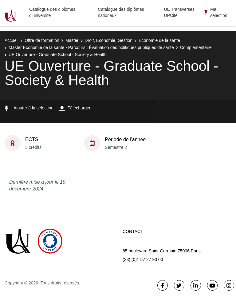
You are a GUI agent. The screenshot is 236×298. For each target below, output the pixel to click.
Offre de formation (42, 40)
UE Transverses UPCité (179, 12)
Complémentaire (196, 47)
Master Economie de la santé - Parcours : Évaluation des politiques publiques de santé (91, 47)
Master (72, 40)
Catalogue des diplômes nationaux (121, 12)
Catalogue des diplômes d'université (52, 12)
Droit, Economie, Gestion (109, 40)
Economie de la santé (159, 40)
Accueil (11, 40)
